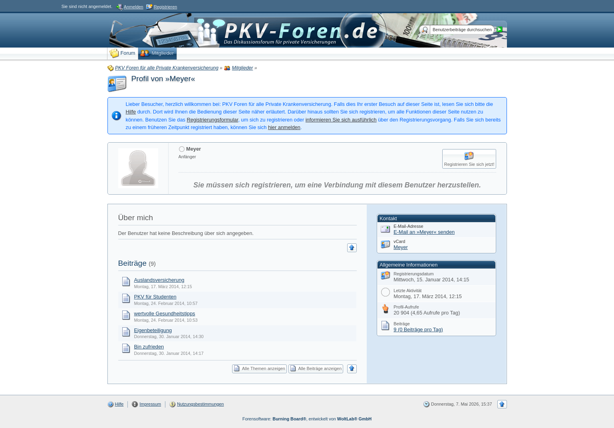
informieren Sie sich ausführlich (341, 120)
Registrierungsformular (212, 120)
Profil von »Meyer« (163, 78)
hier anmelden (284, 127)
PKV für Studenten (155, 297)
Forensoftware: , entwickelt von (307, 418)
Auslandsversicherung (159, 280)
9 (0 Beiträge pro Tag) (418, 329)
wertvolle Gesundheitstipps (164, 314)
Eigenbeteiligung (153, 330)
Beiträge (132, 263)
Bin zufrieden (149, 347)
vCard (399, 241)
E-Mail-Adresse (408, 226)
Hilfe (131, 112)
